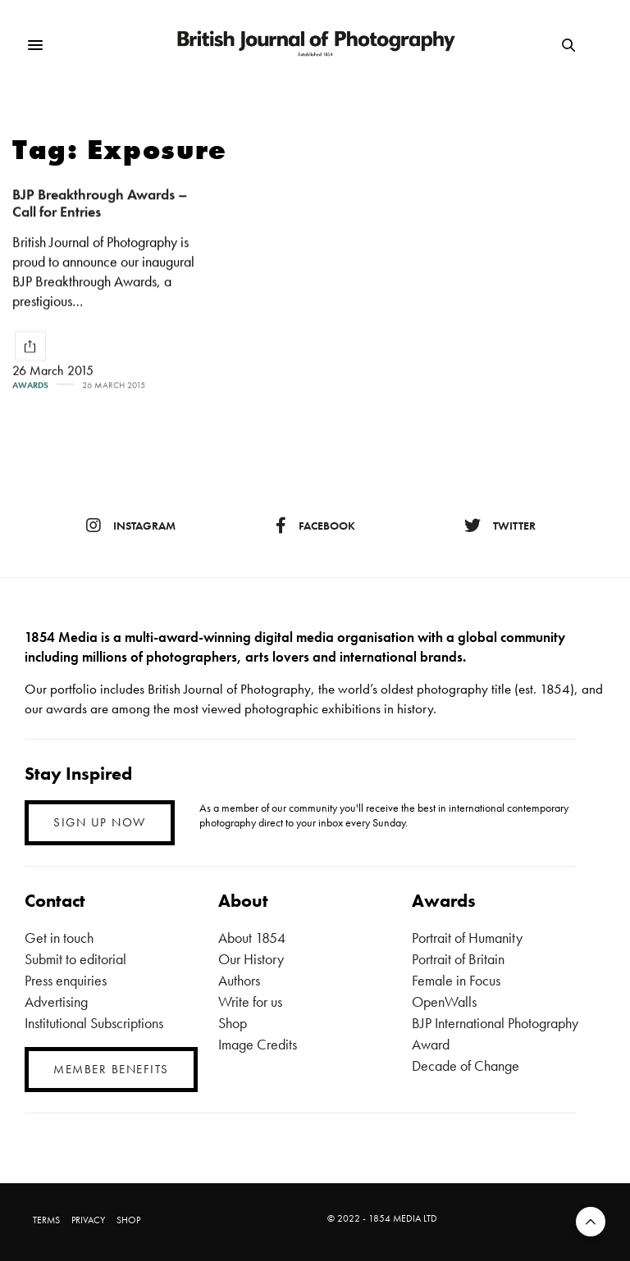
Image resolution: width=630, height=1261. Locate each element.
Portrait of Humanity (467, 937)
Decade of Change (465, 1065)
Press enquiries (66, 980)
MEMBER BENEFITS (111, 1069)
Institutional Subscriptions (94, 1022)
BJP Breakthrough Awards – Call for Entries (100, 202)
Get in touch (59, 937)
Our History (251, 958)
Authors (239, 980)
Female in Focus (456, 980)
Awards (30, 384)
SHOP (128, 1220)
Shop (232, 1022)
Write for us (250, 1001)
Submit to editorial (75, 958)
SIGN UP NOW (99, 822)
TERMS (46, 1220)
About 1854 (251, 937)
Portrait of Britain (458, 958)
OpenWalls (444, 1001)
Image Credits (257, 1044)
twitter (500, 525)
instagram (131, 525)
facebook (315, 525)
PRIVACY (88, 1220)
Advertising (56, 1001)
